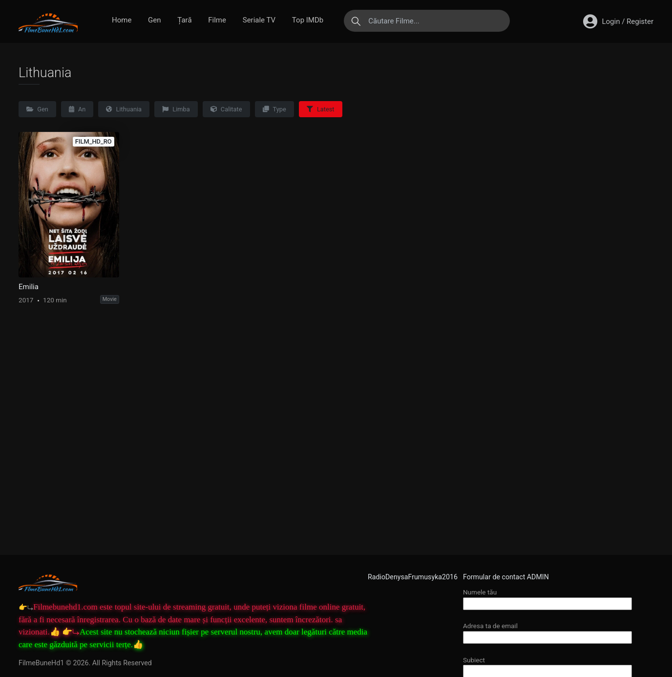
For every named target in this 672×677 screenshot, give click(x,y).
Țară (184, 20)
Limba (176, 109)
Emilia (29, 286)
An (77, 109)
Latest (321, 109)
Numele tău (547, 597)
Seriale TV (259, 20)
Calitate (226, 109)
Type (274, 109)
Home (121, 20)
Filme (217, 20)
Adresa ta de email (547, 631)
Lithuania (124, 109)
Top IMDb (307, 20)
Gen (154, 20)
